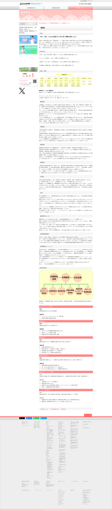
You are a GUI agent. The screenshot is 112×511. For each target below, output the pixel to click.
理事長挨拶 (60, 423)
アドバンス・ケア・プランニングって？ (62, 442)
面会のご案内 (36, 424)
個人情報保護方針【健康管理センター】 (74, 443)
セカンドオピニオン (25, 426)
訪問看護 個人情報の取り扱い (86, 502)
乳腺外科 (48, 428)
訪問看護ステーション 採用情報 (86, 498)
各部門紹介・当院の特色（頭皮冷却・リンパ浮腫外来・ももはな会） (50, 434)
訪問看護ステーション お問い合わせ (86, 500)
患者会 (59, 468)
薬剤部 (48, 474)
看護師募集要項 (56, 7)
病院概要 (60, 427)
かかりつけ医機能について (62, 438)
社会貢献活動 (62, 440)
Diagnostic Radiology (60, 501)
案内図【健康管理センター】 (74, 448)
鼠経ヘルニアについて (50, 426)
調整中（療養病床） (37, 428)
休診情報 (48, 482)
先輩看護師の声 (31, 7)
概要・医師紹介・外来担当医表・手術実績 (50, 430)
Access (59, 504)
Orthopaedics (61, 495)
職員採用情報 (36, 484)
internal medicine (61, 491)
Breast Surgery (61, 494)
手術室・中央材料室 (50, 476)
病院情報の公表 (61, 466)
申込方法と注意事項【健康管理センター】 (74, 434)
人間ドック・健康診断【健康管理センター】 (74, 422)
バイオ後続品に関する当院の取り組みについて (62, 453)
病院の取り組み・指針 (62, 434)
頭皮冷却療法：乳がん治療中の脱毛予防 (50, 438)
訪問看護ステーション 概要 (86, 496)
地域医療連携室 (86, 427)
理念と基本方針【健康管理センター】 (74, 426)
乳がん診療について (50, 443)
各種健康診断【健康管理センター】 (74, 432)
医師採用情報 (36, 482)
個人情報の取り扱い (26, 491)
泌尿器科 (48, 453)
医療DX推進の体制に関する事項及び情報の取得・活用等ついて (62, 446)
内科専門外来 (49, 459)
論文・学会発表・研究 (49, 446)
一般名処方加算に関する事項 (62, 456)
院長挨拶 (60, 424)
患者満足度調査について (62, 465)
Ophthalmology (61, 499)
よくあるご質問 (73, 481)
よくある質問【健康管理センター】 (74, 446)
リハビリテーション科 (49, 458)
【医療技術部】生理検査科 (50, 463)
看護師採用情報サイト (26, 482)
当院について (61, 421)
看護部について (80, 7)
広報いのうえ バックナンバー (62, 472)
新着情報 (48, 481)
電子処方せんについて (25, 424)
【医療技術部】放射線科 (50, 467)
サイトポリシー (37, 490)
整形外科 (48, 450)
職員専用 (72, 490)
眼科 (47, 454)
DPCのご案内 (36, 423)
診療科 (47, 421)
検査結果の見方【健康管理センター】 (74, 438)
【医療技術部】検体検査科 (50, 465)
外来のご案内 (25, 421)
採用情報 (36, 481)
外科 (47, 424)
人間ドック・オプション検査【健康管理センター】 (74, 429)
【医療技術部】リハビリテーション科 (50, 470)
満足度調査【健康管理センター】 (74, 440)
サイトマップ (49, 490)
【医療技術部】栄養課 (50, 473)
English (59, 490)
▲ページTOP (88, 415)
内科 (47, 423)
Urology (59, 498)
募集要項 (63, 409)
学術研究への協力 (62, 436)
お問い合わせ (86, 481)
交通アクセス (61, 481)
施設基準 (60, 428)
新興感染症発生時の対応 (62, 470)
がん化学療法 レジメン (86, 425)
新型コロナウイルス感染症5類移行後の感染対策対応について (50, 485)
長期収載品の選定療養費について (62, 462)
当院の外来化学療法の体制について (62, 450)
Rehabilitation (61, 503)
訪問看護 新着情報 (86, 492)
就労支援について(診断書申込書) (50, 448)
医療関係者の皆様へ (87, 422)
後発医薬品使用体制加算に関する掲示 (62, 459)
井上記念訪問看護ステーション (87, 491)
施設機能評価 (61, 432)
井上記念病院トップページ (86, 1)
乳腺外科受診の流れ (50, 441)
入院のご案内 (37, 421)
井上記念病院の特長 (62, 430)
